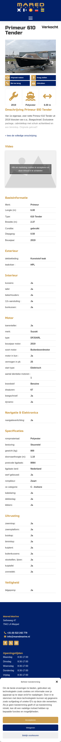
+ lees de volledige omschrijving (20, 135)
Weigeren (30, 727)
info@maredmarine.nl (18, 636)
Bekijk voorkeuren (30, 735)
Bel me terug (16, 83)
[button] (56, 681)
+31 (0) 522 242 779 (17, 633)
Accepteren (30, 720)
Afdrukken (41, 83)
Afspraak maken (17, 78)
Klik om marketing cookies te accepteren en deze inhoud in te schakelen (30, 169)
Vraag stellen (42, 78)
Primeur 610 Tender (38, 109)
